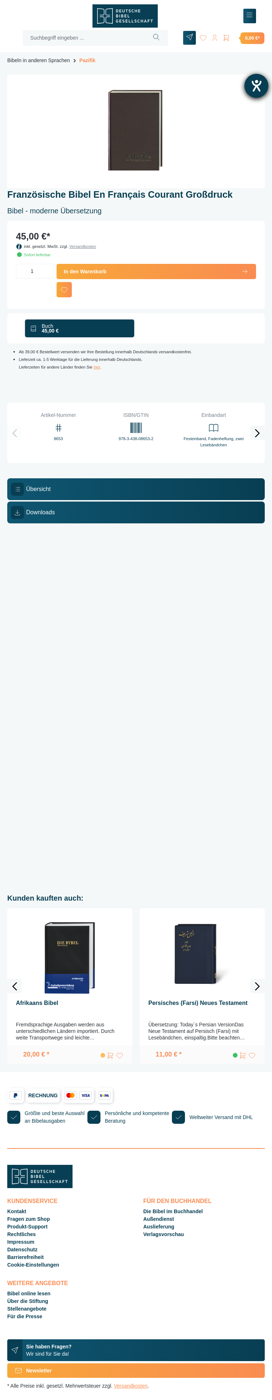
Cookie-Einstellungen (33, 1265)
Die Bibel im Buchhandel (173, 1211)
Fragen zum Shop (28, 1219)
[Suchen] (156, 38)
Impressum (20, 1242)
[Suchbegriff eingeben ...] (84, 38)
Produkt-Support (27, 1227)
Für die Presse (24, 1316)
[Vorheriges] (14, 433)
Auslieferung (158, 1227)
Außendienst (158, 1219)
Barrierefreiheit (25, 1257)
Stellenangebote (26, 1309)
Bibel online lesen (28, 1293)
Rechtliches (21, 1234)
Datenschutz (22, 1249)
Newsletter (29, 1370)
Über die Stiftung (27, 1301)
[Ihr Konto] (214, 36)
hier (97, 367)
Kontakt (16, 1211)
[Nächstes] (257, 433)
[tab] (136, 489)
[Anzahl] (35, 271)
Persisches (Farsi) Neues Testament (198, 1003)
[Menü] (249, 16)
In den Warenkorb (156, 271)
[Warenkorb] (243, 38)
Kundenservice (32, 1201)
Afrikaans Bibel (37, 1003)
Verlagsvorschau (163, 1234)
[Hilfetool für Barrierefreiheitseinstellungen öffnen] (256, 86)
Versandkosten (82, 246)
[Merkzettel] (203, 36)
